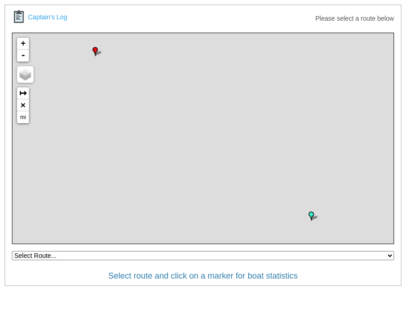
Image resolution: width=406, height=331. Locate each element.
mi (23, 117)
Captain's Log (39, 17)
